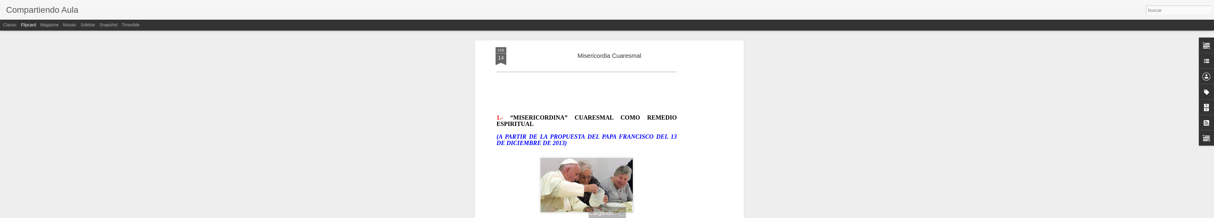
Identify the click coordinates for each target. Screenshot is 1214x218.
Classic (10, 24)
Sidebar (88, 24)
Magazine (49, 24)
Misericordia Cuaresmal (609, 55)
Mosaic (69, 24)
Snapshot (108, 24)
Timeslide (131, 24)
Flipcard (28, 24)
